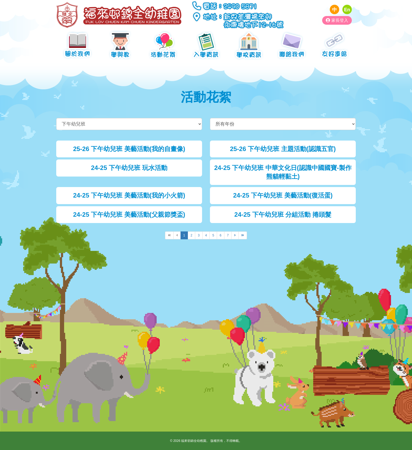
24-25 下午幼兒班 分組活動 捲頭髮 (282, 214)
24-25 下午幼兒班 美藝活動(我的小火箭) (129, 195)
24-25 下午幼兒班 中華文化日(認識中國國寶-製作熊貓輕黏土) (283, 172)
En (347, 9)
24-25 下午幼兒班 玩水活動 (129, 167)
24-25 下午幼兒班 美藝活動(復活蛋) (283, 195)
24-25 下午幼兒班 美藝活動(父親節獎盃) (129, 214)
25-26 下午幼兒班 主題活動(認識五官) (283, 148)
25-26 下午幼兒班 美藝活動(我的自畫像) (129, 148)
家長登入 (337, 20)
